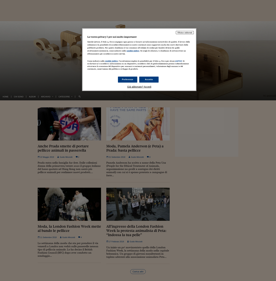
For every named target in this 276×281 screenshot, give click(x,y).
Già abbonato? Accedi (139, 86)
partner (178, 61)
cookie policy (133, 51)
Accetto (149, 79)
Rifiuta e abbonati (184, 33)
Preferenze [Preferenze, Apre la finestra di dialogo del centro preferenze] (127, 79)
